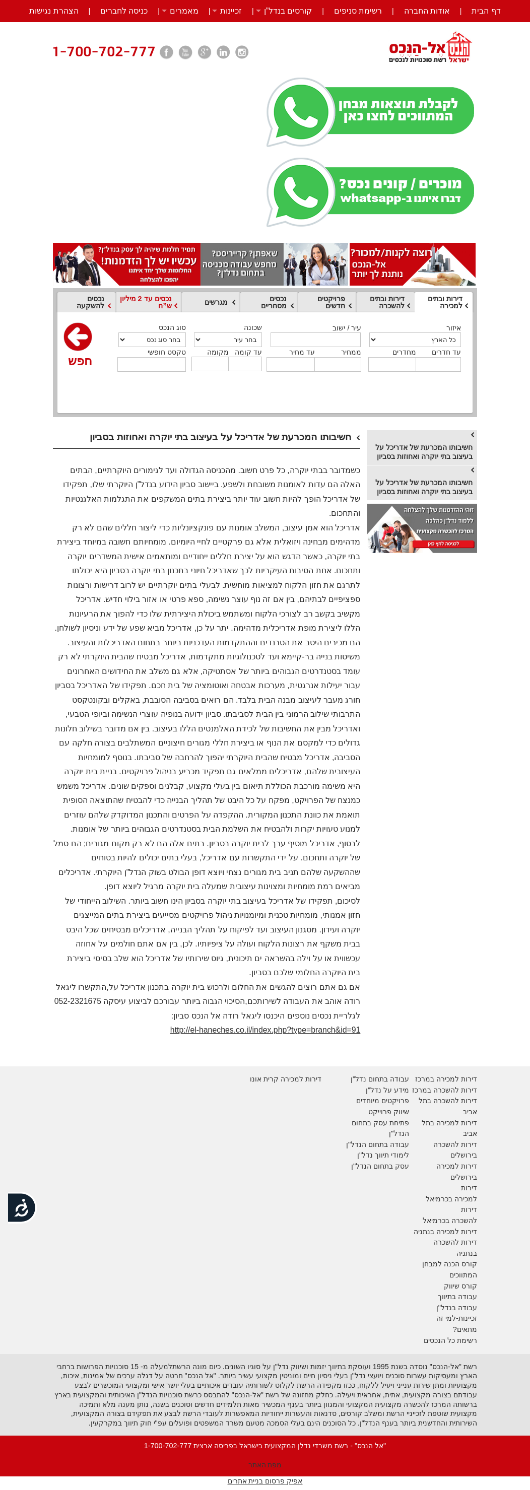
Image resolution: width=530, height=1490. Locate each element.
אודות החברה (427, 11)
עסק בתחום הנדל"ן (380, 1166)
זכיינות (231, 11)
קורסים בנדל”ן (288, 11)
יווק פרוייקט (386, 1112)
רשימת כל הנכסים (450, 1340)
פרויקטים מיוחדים (382, 1101)
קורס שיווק (460, 1286)
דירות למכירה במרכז (446, 1079)
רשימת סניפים (358, 11)
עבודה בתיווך (457, 1297)
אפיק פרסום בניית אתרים (265, 1481)
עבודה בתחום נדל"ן (380, 1079)
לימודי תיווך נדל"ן (383, 1155)
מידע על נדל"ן (387, 1090)
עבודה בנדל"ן (456, 1308)
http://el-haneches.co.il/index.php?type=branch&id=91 (265, 1030)
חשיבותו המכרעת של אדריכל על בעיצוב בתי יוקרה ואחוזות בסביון (424, 452)
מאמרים (184, 11)
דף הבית (486, 11)
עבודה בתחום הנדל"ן (377, 1144)
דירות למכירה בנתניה (445, 1232)
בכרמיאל (439, 1199)
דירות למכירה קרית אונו (285, 1079)
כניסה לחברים (124, 11)
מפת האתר (265, 1465)
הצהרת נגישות (53, 11)
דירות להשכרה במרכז (444, 1090)
